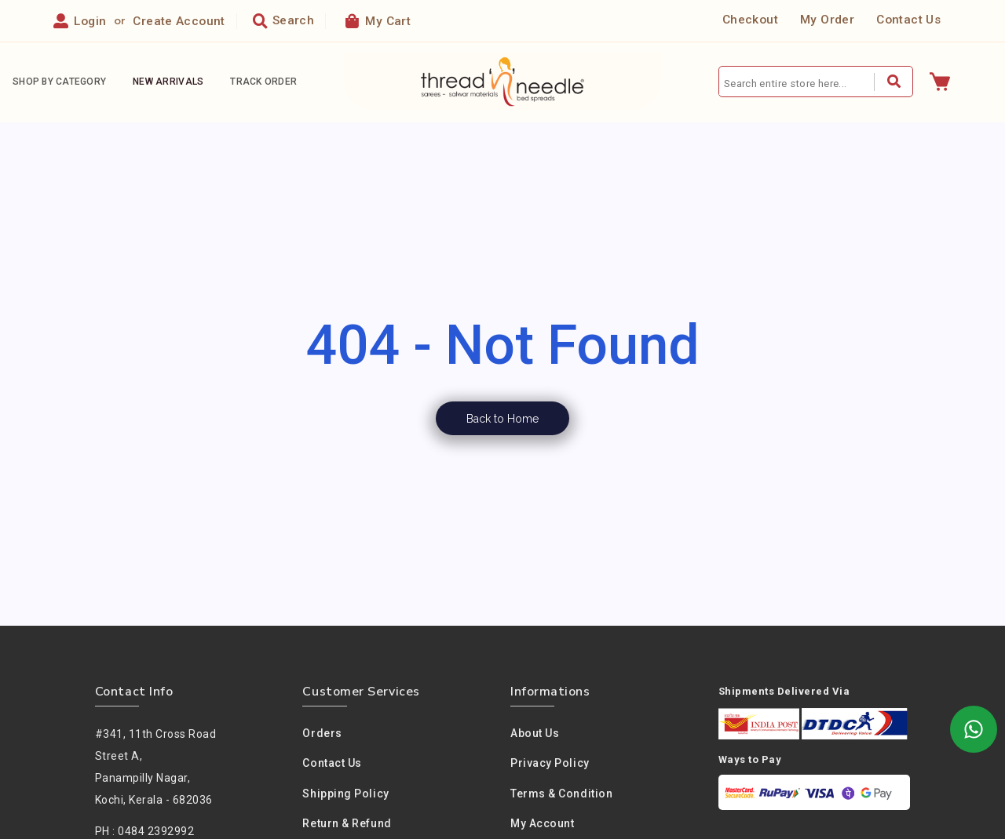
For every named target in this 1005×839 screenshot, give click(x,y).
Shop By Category (59, 82)
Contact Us (908, 20)
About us (534, 733)
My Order (827, 20)
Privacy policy (550, 763)
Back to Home (502, 418)
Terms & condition (561, 793)
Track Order (263, 82)
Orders (322, 733)
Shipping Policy (345, 793)
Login (90, 21)
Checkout (750, 20)
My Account (542, 824)
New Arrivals (168, 82)
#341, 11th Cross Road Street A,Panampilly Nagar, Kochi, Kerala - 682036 (156, 767)
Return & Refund (346, 824)
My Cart (378, 20)
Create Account (179, 21)
